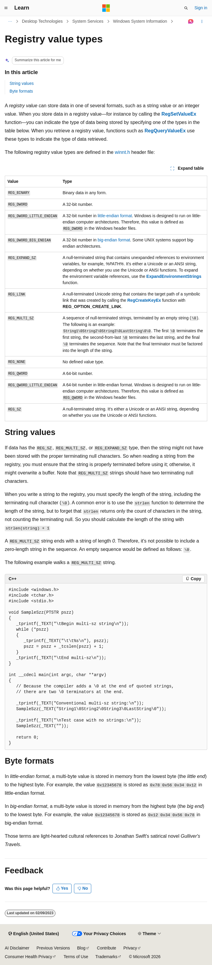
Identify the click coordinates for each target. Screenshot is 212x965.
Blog (81, 948)
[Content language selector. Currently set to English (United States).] (33, 934)
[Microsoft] (106, 8)
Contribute (106, 948)
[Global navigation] (6, 8)
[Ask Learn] (191, 21)
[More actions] (202, 21)
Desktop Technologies (42, 21)
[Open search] (186, 8)
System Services (87, 21)
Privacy (130, 948)
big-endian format (114, 240)
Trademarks (106, 956)
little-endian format (115, 215)
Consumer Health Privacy (28, 956)
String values (22, 83)
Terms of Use (76, 956)
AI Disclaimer (17, 948)
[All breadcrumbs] (10, 21)
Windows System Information (140, 21)
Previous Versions (53, 948)
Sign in (200, 7)
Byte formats (21, 91)
